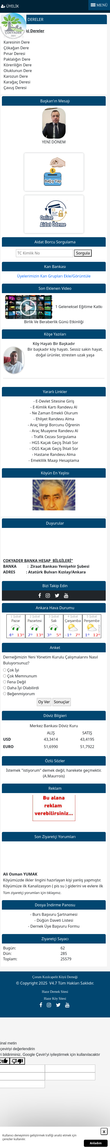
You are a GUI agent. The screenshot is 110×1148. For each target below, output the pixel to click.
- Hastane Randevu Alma (54, 454)
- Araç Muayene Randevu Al (53, 430)
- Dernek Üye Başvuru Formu (53, 926)
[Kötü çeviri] (17, 1061)
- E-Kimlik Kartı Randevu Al (53, 407)
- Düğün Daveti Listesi (53, 920)
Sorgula (83, 253)
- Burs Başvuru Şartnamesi (53, 914)
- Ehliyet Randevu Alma (53, 419)
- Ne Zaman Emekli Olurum (54, 413)
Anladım (96, 1143)
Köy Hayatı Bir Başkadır (54, 343)
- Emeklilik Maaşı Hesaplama (54, 460)
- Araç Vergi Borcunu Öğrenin (54, 424)
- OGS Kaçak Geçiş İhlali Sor (53, 448)
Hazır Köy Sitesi (55, 998)
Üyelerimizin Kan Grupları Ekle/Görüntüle (54, 276)
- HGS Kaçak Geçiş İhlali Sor (53, 442)
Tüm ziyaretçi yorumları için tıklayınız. (32, 892)
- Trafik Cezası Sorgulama (53, 436)
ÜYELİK (10, 6)
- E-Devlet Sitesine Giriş (53, 401)
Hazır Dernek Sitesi (55, 992)
